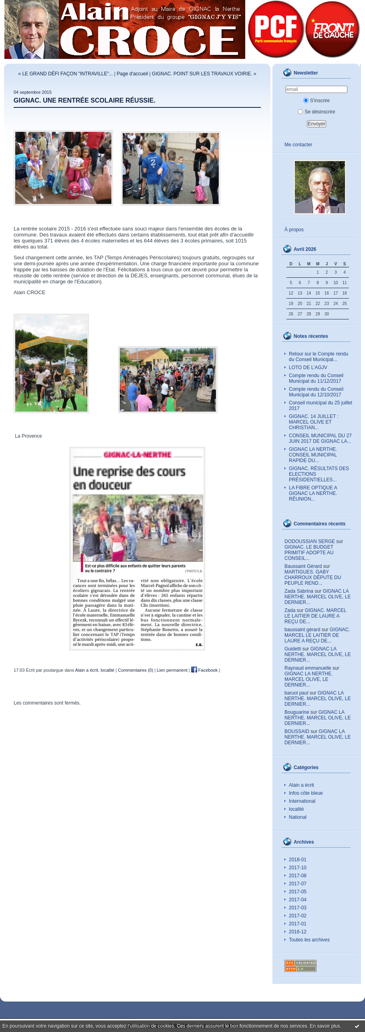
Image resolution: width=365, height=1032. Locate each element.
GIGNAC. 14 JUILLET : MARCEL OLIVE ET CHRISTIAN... (314, 422)
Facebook (204, 670)
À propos (294, 229)
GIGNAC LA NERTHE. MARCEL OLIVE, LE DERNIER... (317, 596)
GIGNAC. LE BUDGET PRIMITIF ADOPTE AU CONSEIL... (309, 552)
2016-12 (298, 932)
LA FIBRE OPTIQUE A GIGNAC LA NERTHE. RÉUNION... (313, 493)
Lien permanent (172, 670)
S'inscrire (316, 100)
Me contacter (298, 144)
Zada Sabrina (298, 591)
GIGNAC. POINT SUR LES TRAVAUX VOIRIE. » (204, 74)
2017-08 (298, 876)
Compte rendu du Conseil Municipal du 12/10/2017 (316, 392)
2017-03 (298, 908)
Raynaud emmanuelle (307, 668)
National (298, 817)
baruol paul (296, 693)
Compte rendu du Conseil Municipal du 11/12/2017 (316, 378)
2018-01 (298, 859)
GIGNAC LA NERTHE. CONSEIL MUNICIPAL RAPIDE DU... (313, 454)
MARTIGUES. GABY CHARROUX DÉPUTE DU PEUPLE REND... (312, 577)
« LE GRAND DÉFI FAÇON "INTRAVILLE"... (65, 74)
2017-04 (298, 900)
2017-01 (298, 924)
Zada (289, 610)
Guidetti (292, 649)
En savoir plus (325, 1026)
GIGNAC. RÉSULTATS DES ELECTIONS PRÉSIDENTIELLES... (319, 474)
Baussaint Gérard (303, 566)
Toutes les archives (309, 940)
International (302, 801)
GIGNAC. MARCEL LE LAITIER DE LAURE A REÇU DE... (315, 616)
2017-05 (298, 892)
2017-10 (298, 867)
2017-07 (298, 884)
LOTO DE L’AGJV (308, 367)
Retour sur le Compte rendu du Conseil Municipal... (318, 356)
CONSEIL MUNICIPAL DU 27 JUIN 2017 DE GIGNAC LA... (320, 438)
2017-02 (298, 916)
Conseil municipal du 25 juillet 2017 (320, 405)
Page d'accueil (132, 74)
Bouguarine (296, 712)
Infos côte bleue (306, 793)
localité (296, 809)
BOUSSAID (296, 731)
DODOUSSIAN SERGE (309, 541)
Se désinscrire (316, 112)
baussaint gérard (302, 629)
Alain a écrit (301, 785)
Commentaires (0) (135, 670)
